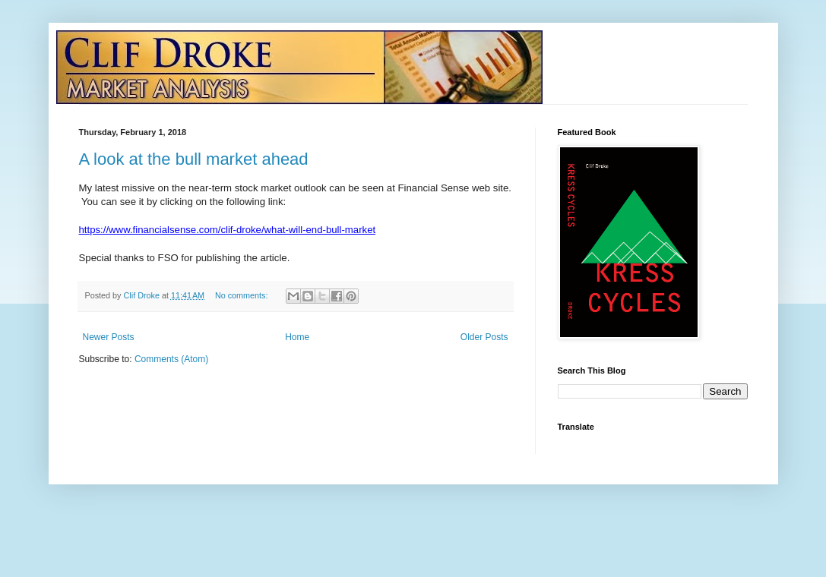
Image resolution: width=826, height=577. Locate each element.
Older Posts (484, 337)
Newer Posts (109, 337)
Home (297, 337)
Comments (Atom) (171, 359)
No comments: (243, 295)
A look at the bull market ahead (194, 159)
